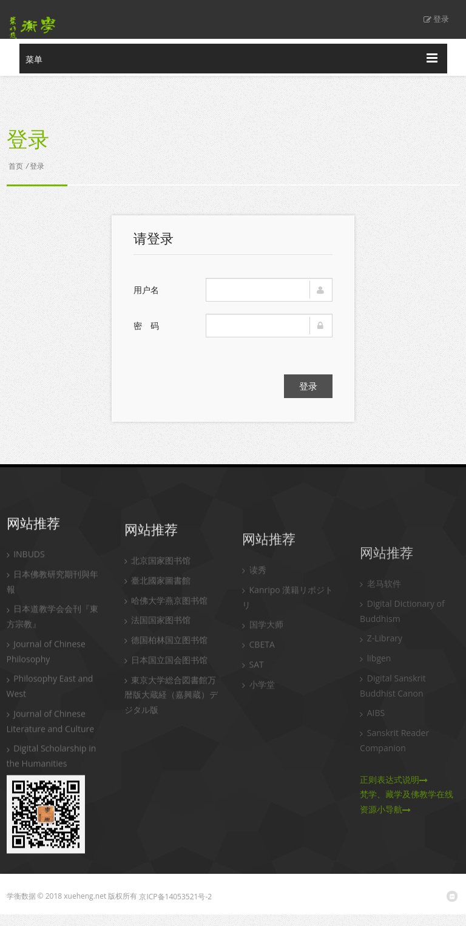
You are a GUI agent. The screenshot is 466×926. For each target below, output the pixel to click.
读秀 (254, 589)
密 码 (146, 325)
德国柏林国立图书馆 (166, 653)
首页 (15, 166)
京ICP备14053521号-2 (175, 896)
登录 (436, 18)
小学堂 (258, 703)
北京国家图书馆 (157, 574)
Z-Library (381, 665)
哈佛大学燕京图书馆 (166, 614)
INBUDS (26, 563)
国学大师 (262, 644)
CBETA (258, 664)
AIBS (372, 740)
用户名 (146, 290)
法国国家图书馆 (157, 633)
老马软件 (380, 611)
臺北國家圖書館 (157, 594)
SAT (253, 683)
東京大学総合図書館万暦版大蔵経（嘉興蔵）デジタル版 (171, 708)
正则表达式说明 (394, 807)
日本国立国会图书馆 (166, 673)
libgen (375, 685)
